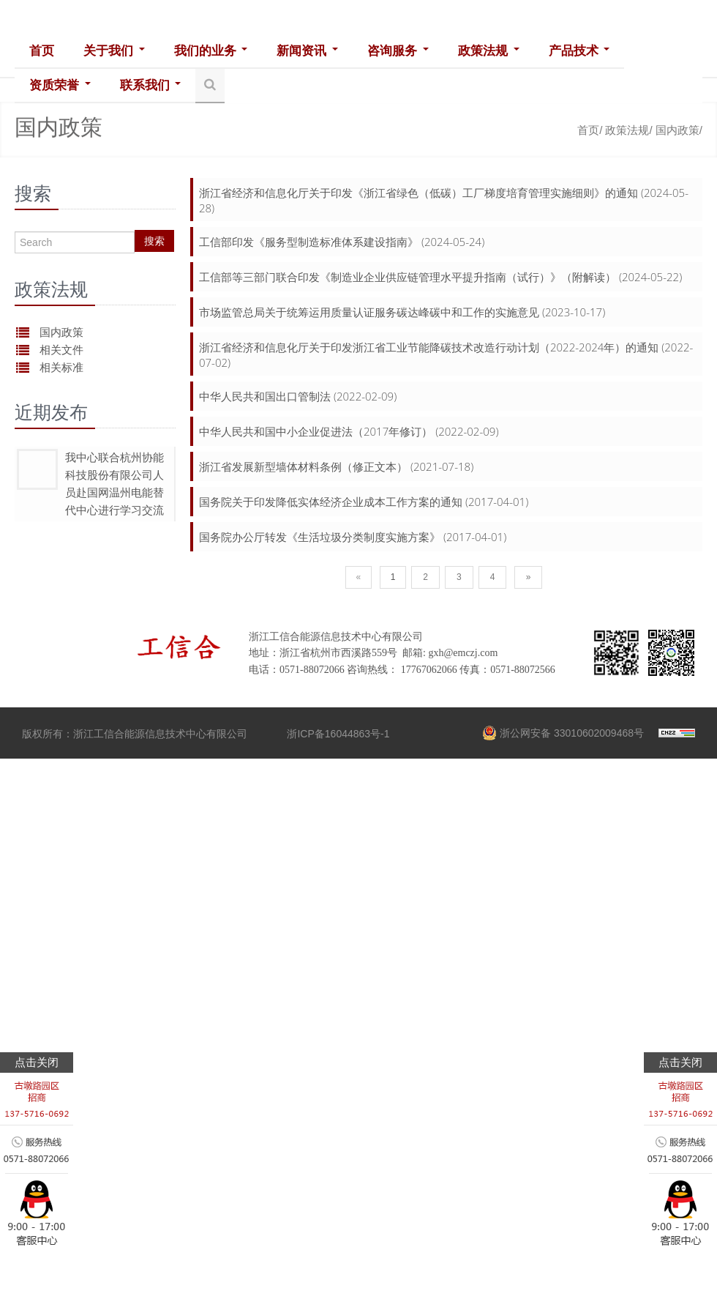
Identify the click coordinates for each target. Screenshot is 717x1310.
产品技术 (577, 51)
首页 (41, 51)
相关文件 (61, 349)
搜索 (154, 241)
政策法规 (487, 51)
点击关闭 (37, 1062)
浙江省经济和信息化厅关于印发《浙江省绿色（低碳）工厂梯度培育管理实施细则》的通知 (418, 192)
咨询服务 (397, 51)
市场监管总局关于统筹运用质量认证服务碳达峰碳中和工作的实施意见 (369, 312)
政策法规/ (628, 130)
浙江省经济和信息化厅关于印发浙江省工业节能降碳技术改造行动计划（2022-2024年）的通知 (428, 347)
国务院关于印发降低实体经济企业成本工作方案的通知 (330, 501)
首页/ (589, 130)
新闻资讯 (306, 51)
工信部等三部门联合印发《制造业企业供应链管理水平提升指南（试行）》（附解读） (407, 276)
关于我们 (114, 51)
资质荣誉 (60, 85)
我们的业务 (210, 51)
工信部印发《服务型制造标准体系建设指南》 (308, 241)
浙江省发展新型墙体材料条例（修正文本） (303, 466)
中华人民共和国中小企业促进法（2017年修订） (315, 431)
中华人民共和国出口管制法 (265, 396)
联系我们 (150, 85)
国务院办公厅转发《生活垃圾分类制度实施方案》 (319, 536)
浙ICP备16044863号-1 (338, 734)
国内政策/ (679, 130)
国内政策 (61, 332)
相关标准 (61, 367)
